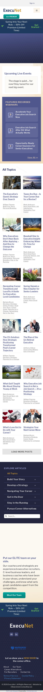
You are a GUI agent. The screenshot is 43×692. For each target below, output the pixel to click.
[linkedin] (16, 634)
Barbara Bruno (8, 302)
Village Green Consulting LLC (21, 687)
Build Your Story (9, 206)
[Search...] (22, 516)
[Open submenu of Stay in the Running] (35, 503)
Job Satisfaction (31, 207)
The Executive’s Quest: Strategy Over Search (10, 196)
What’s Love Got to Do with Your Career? (12, 430)
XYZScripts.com (32, 691)
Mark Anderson (29, 204)
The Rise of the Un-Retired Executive (31, 340)
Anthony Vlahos (29, 348)
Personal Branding (10, 208)
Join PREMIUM (11, 16)
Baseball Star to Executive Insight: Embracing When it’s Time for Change (32, 241)
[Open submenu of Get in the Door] (35, 497)
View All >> (32, 157)
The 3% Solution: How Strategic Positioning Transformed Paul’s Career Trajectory (11, 344)
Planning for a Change (11, 359)
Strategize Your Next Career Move (32, 428)
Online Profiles (8, 306)
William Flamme (9, 204)
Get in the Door (8, 313)
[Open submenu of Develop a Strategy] (35, 485)
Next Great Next (30, 206)
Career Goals (28, 439)
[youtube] (11, 634)
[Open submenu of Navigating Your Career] (35, 491)
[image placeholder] (11, 177)
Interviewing (7, 258)
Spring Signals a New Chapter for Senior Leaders (31, 289)
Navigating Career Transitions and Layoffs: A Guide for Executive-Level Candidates (12, 291)
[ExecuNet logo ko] (21, 624)
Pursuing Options (30, 256)
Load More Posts (21, 452)
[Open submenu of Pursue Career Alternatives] (35, 508)
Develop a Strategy (10, 304)
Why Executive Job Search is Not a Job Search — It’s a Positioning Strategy (33, 388)
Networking (13, 311)
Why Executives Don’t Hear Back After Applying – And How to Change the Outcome (11, 242)
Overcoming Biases (31, 350)
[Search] (6, 516)
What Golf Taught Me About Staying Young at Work (11, 386)
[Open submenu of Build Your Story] (35, 479)
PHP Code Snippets (12, 691)
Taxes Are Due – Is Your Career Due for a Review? (32, 196)
